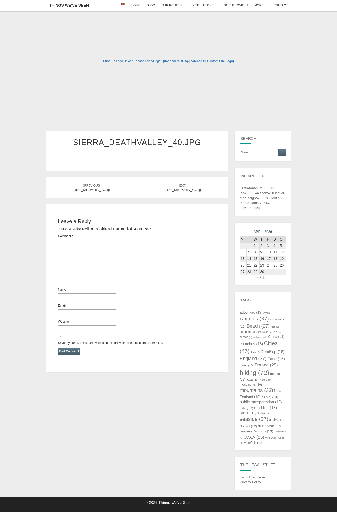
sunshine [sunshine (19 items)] (270, 426)
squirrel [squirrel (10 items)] (277, 420)
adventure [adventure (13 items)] (251, 312)
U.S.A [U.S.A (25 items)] (254, 437)
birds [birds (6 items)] (274, 326)
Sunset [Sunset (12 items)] (248, 426)
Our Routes (172, 5)
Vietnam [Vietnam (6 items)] (271, 438)
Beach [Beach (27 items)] (258, 326)
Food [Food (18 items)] (276, 358)
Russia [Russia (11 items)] (248, 413)
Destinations (202, 5)
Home (135, 5)
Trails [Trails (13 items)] (265, 431)
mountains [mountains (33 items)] (256, 390)
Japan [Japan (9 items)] (252, 379)
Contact (280, 5)
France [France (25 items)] (266, 364)
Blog (151, 5)
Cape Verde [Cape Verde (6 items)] (263, 332)
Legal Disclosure (252, 477)
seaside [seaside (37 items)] (254, 419)
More (258, 5)
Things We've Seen (69, 5)
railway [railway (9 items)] (246, 408)
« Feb (260, 277)
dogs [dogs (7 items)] (255, 352)
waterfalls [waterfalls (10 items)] (253, 443)
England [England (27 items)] (253, 358)
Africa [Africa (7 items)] (268, 312)
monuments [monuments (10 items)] (251, 384)
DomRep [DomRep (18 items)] (272, 351)
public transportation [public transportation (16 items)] (261, 402)
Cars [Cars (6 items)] (277, 332)
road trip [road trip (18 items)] (265, 407)
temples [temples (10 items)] (248, 431)
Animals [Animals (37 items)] (254, 319)
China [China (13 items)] (276, 337)
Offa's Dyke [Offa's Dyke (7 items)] (270, 397)
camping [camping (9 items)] (247, 331)
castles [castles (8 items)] (246, 337)
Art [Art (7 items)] (273, 319)
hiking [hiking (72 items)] (254, 372)
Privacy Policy (250, 482)
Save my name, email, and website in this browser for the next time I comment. (110, 343)
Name (62, 289)
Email (62, 305)
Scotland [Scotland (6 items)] (263, 413)
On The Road (234, 5)
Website (63, 321)
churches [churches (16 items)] (251, 344)
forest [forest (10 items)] (247, 365)
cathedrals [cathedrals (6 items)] (260, 337)
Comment (65, 236)
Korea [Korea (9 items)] (266, 379)
